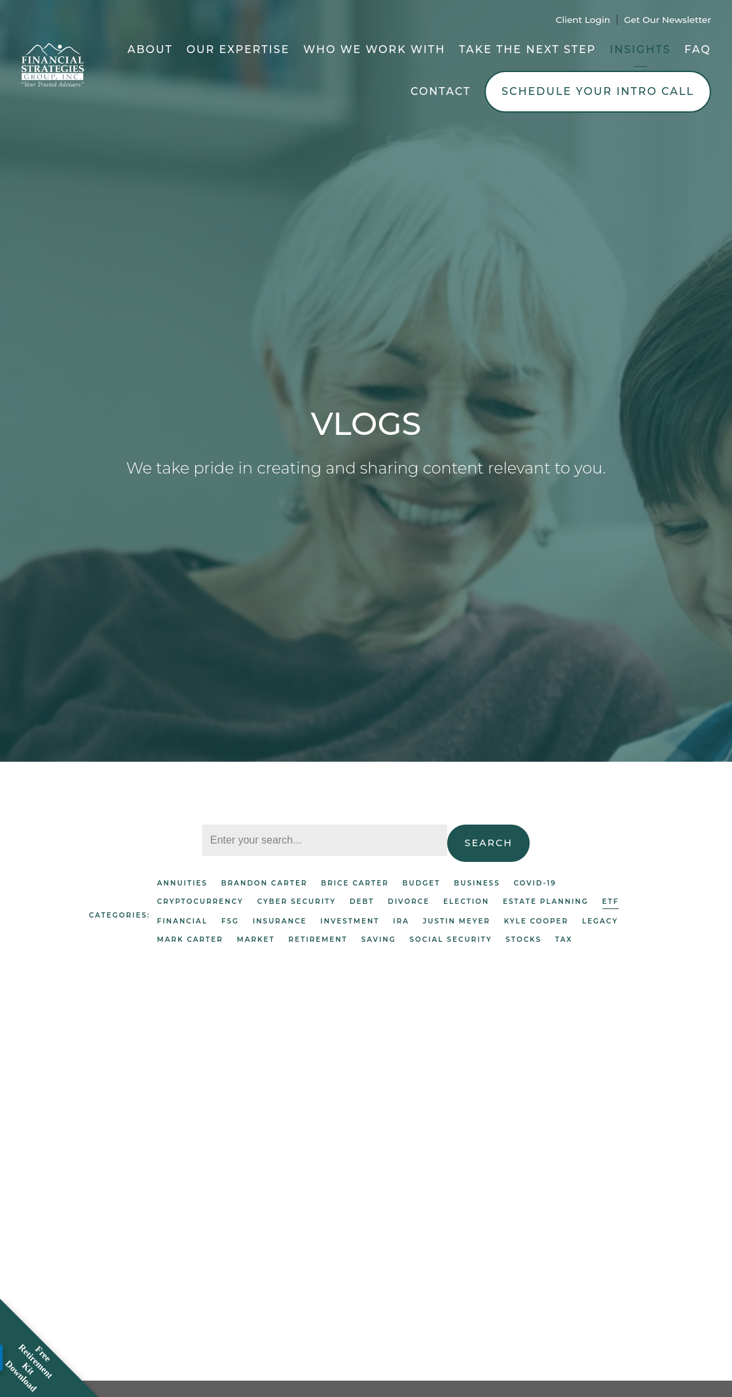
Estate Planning (546, 901)
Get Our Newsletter (667, 19)
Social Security (451, 939)
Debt (362, 901)
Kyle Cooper (536, 921)
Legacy (600, 921)
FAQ (697, 49)
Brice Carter (355, 883)
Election (466, 901)
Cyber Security (297, 901)
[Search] (324, 840)
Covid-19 (534, 883)
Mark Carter (190, 939)
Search (488, 843)
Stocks (523, 939)
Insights (640, 49)
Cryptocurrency (200, 901)
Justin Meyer (456, 921)
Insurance (280, 921)
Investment (349, 921)
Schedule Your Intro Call (598, 91)
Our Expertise (238, 49)
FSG (230, 921)
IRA (401, 921)
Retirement (318, 939)
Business (477, 883)
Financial (182, 921)
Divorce (409, 901)
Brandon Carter (264, 883)
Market (256, 939)
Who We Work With (374, 49)
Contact (441, 91)
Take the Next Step (527, 49)
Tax (564, 939)
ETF (610, 901)
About (150, 49)
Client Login (583, 19)
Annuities (182, 883)
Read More (118, 1288)
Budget (422, 883)
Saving (378, 939)
